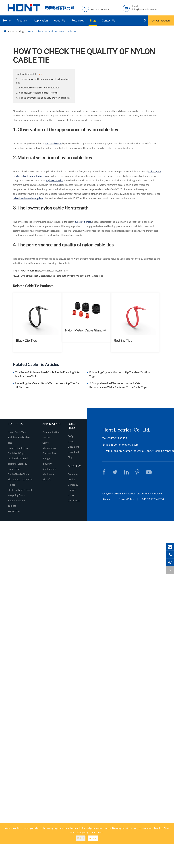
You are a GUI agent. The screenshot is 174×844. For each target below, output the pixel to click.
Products (22, 20)
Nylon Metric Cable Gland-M (85, 330)
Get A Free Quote (160, 20)
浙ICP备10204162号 (153, 499)
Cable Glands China (18, 474)
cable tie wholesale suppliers (28, 198)
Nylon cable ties (54, 180)
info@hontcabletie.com (124, 444)
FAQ (70, 436)
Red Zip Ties (123, 340)
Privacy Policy (126, 499)
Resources (77, 20)
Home (6, 20)
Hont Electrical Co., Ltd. (128, 493)
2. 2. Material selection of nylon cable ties (37, 87)
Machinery (48, 474)
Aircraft (46, 479)
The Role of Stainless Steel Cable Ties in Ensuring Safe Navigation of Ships (47, 374)
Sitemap (106, 499)
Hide (39, 73)
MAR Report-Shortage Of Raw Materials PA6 (45, 270)
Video (71, 441)
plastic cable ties (53, 143)
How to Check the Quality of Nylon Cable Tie (52, 31)
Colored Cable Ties (18, 447)
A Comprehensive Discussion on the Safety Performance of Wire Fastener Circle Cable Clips (118, 385)
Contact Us (108, 20)
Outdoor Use (49, 453)
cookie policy (81, 832)
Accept (93, 838)
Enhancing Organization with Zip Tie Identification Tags (119, 374)
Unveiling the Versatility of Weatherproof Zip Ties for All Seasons (47, 385)
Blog (93, 20)
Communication (51, 432)
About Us (59, 20)
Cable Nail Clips (16, 453)
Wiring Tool (14, 510)
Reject (80, 838)
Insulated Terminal (18, 458)
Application (41, 20)
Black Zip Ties (26, 340)
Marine (46, 437)
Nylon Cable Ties (17, 432)
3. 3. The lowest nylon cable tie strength (37, 92)
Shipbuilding (49, 468)
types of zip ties (83, 221)
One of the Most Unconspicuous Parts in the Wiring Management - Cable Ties (62, 275)
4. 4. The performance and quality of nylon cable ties (43, 97)
